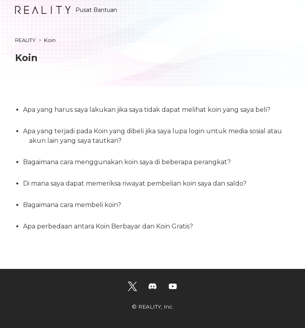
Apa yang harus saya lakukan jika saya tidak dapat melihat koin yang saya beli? (146, 109)
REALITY (25, 40)
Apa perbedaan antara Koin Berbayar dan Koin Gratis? (108, 226)
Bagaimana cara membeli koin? (72, 205)
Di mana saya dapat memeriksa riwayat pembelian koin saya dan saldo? (135, 183)
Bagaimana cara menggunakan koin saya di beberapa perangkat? (127, 162)
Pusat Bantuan (66, 10)
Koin (50, 40)
